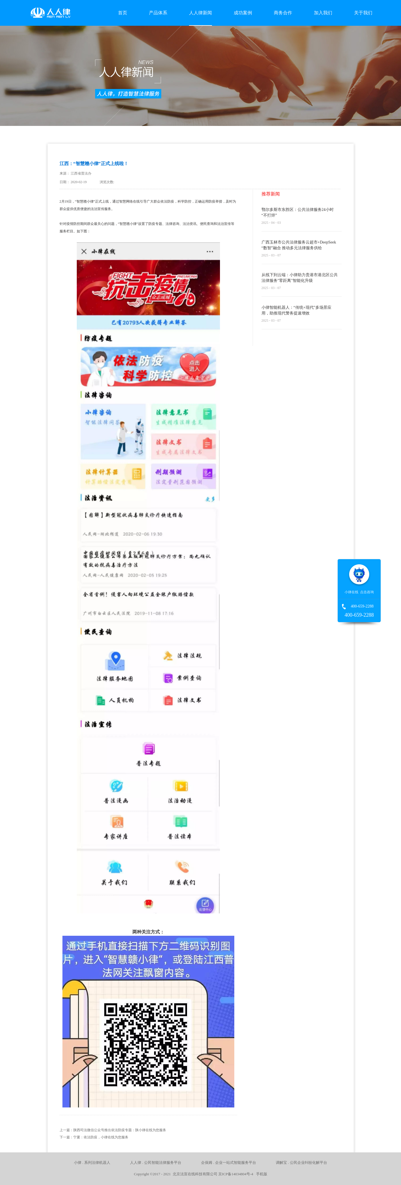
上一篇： (113, 1130)
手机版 (260, 1174)
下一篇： (94, 1137)
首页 (122, 12)
